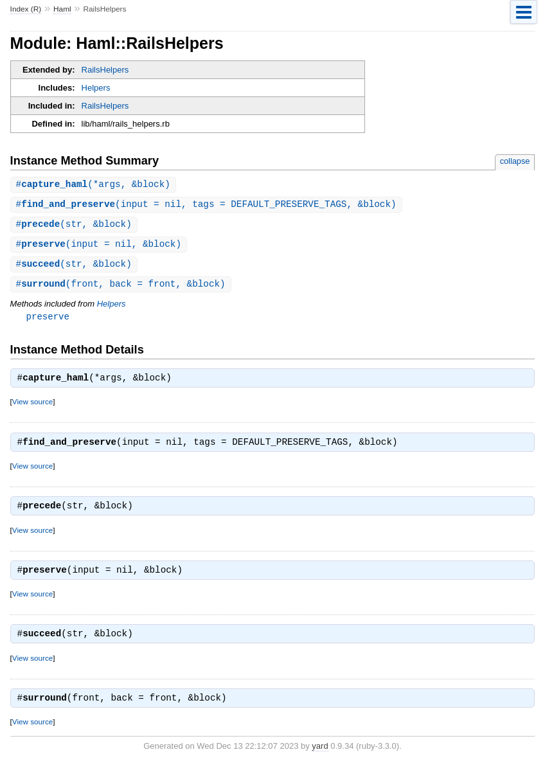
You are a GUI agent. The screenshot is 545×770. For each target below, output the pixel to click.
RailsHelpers (105, 70)
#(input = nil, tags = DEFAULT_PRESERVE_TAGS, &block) (206, 205)
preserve (47, 320)
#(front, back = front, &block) (121, 288)
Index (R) (26, 8)
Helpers (96, 88)
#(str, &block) (74, 226)
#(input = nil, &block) (98, 246)
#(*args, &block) (93, 185)
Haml (62, 8)
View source (32, 406)
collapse (515, 161)
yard (320, 750)
